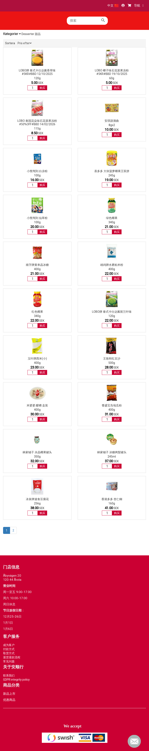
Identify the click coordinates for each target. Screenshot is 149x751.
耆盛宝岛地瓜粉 (112, 405)
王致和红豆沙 (111, 358)
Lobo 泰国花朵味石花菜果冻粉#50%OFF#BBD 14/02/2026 (37, 122)
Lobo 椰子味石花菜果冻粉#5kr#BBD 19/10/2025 (112, 72)
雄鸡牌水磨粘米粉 (111, 264)
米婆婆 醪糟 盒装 (37, 405)
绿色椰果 (111, 218)
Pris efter (25, 43)
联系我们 (9, 675)
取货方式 (9, 653)
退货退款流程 (11, 657)
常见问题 (9, 661)
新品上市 (9, 694)
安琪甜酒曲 (112, 120)
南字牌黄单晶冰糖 (37, 264)
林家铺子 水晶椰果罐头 (37, 452)
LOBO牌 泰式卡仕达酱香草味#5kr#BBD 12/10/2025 (37, 72)
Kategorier (12, 34)
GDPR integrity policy (16, 679)
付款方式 (9, 649)
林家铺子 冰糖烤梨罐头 (111, 452)
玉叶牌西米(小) (37, 358)
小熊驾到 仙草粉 (37, 218)
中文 (112, 5)
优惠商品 (9, 700)
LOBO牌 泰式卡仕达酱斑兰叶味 (112, 311)
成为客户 (9, 645)
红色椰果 (37, 311)
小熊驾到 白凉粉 (37, 171)
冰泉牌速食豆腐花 (37, 499)
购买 (42, 87)
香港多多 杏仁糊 (111, 499)
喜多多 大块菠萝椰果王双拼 (111, 171)
